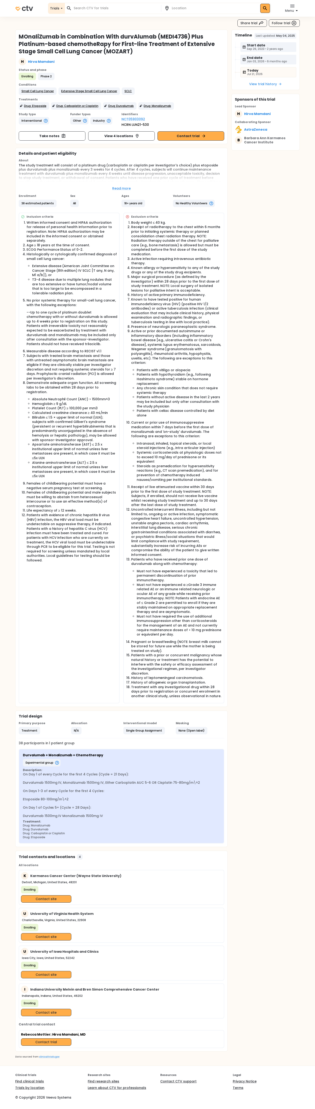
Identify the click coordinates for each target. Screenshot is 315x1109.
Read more (121, 188)
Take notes (52, 136)
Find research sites (103, 1081)
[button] (38, 91)
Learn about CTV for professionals (117, 1088)
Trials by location (29, 1088)
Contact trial (191, 136)
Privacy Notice (245, 1081)
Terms (238, 1088)
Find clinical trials (29, 1081)
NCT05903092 (133, 119)
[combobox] (116, 8)
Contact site (46, 899)
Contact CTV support (178, 1081)
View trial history (265, 84)
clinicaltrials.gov (49, 1056)
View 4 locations (121, 136)
